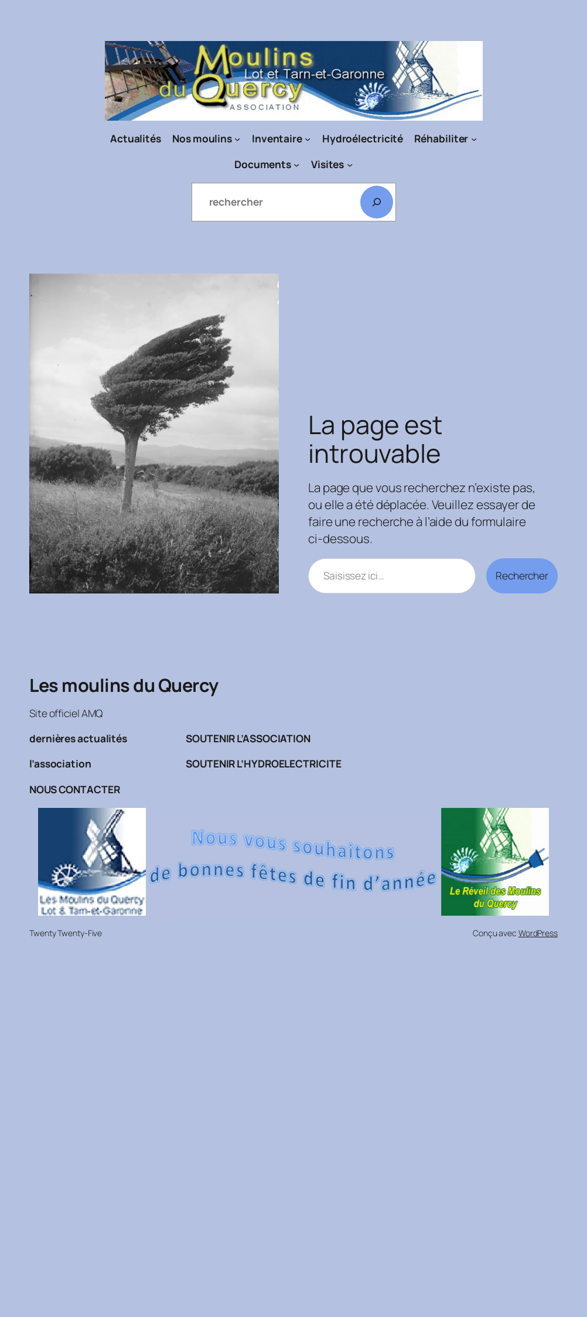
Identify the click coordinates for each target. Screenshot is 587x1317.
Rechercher (522, 575)
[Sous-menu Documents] (296, 164)
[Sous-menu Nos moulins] (237, 139)
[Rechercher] (376, 202)
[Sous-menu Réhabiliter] (474, 139)
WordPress (538, 933)
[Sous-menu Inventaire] (307, 139)
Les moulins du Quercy (124, 685)
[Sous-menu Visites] (350, 164)
